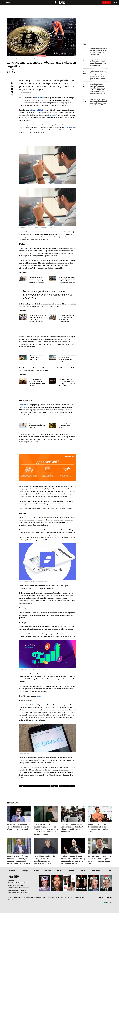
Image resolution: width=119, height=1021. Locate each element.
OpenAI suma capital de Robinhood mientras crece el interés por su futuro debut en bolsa (99, 828)
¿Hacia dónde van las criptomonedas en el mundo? (65, 425)
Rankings (71, 870)
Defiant (32, 767)
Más (97, 43)
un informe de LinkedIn (36, 110)
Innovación (12, 870)
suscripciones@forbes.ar (20, 890)
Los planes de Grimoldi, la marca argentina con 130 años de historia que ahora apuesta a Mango (98, 62)
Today (108, 870)
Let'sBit (33, 517)
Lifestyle (59, 870)
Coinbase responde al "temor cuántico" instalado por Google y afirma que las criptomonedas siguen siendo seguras (73, 860)
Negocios (48, 870)
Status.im (22, 407)
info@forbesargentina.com (18, 885)
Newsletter (16, 897)
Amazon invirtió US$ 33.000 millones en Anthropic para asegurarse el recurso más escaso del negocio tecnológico (18, 860)
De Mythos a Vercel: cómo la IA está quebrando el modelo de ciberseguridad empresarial (18, 827)
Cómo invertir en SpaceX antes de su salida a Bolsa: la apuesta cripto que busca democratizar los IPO (98, 102)
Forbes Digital (11, 70)
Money (36, 870)
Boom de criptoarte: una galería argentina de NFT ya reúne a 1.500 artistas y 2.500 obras (67, 382)
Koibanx (21, 248)
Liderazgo (25, 870)
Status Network (24, 405)
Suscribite (106, 2)
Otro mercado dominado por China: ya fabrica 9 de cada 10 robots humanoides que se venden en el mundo (72, 828)
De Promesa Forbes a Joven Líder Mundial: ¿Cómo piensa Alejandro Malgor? (37, 382)
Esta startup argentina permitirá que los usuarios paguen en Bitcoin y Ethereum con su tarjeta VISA (47, 294)
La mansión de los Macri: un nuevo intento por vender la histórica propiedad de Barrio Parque (98, 51)
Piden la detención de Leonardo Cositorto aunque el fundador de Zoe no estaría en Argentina (37, 280)
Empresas (63, 786)
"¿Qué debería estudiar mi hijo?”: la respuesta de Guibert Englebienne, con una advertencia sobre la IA (46, 860)
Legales (58, 897)
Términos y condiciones (48, 897)
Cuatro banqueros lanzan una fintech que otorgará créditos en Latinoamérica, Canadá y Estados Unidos (67, 280)
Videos (83, 870)
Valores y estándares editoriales (33, 897)
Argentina (23, 786)
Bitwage (68, 674)
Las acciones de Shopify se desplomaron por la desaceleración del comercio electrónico (37, 318)
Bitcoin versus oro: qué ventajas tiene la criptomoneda (36, 357)
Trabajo (71, 786)
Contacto (22, 897)
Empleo (54, 786)
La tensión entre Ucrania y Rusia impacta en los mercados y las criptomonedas (67, 318)
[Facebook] (100, 898)
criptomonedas (38, 98)
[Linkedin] (111, 898)
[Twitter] (103, 898)
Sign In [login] (115, 2)
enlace (49, 370)
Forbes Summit (95, 870)
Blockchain (33, 786)
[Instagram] (105, 898)
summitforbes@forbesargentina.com (20, 887)
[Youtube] (108, 898)
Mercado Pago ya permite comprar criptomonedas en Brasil (37, 425)
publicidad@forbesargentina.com (20, 882)
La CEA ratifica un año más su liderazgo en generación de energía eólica (67, 358)
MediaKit (10, 897)
